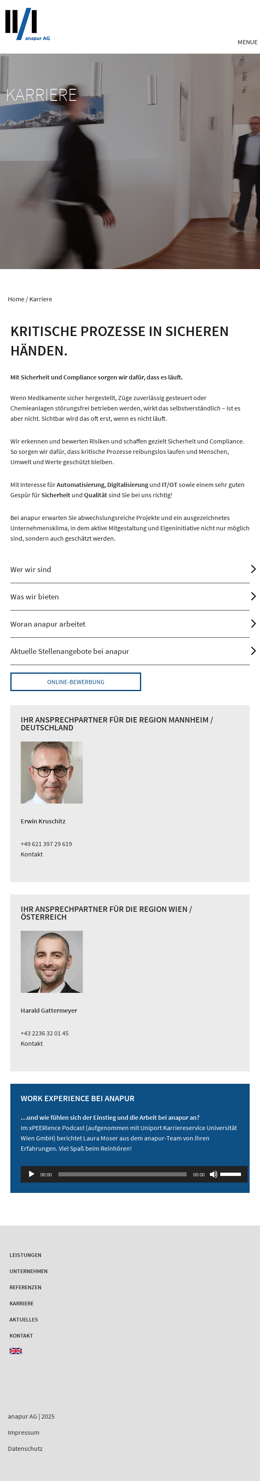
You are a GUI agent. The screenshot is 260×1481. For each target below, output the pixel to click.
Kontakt (32, 854)
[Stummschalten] (213, 1174)
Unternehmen (29, 1271)
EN (16, 1351)
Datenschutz (25, 1448)
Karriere (22, 1303)
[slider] (122, 1174)
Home (16, 299)
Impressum (23, 1432)
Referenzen (25, 1287)
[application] (130, 1174)
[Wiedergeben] (31, 1174)
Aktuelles (24, 1319)
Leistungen (25, 1255)
